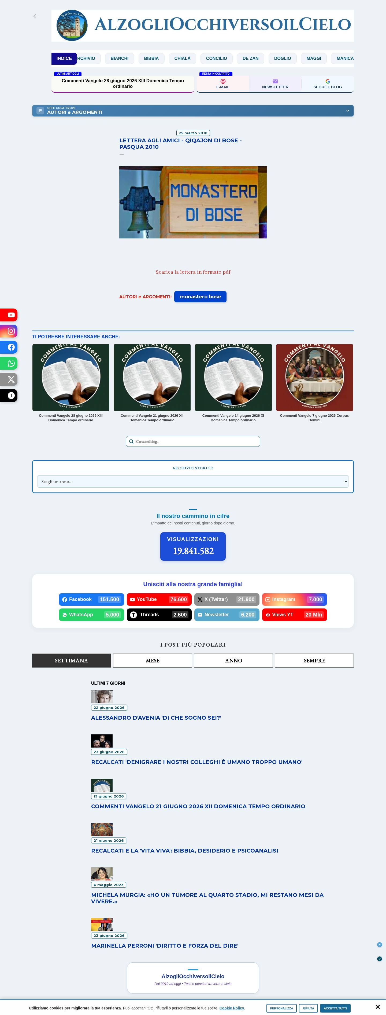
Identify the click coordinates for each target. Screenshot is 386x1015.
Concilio (226, 58)
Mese (152, 660)
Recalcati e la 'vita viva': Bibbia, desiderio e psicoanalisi (184, 850)
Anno (233, 660)
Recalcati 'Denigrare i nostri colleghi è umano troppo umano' (196, 762)
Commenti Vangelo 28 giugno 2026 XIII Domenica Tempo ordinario (123, 83)
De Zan (261, 58)
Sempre (314, 660)
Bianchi (130, 58)
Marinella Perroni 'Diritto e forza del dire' (164, 946)
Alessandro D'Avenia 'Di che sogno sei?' (156, 718)
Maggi (324, 58)
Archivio (94, 58)
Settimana (71, 660)
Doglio (292, 58)
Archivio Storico (193, 468)
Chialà (192, 58)
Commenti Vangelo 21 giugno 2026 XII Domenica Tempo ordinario (198, 806)
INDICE (64, 58)
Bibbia (161, 58)
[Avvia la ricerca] (131, 441)
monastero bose (200, 297)
